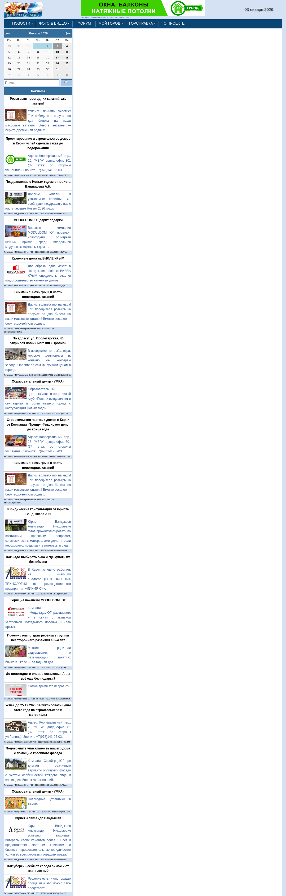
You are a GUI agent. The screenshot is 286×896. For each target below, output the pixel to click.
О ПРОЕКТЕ (174, 23)
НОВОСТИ (21, 23)
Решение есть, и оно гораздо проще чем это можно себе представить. (49, 883)
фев (68, 33)
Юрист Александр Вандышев (38, 818)
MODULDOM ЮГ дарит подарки (38, 220)
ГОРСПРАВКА (141, 23)
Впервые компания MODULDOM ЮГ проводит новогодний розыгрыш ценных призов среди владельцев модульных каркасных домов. (38, 237)
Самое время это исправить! (49, 686)
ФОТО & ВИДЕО (53, 23)
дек (8, 33)
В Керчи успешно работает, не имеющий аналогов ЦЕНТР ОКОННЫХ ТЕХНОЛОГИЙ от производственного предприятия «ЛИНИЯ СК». (38, 579)
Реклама (38, 91)
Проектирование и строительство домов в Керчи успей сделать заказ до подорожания (38, 143)
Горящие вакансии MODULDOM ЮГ (37, 600)
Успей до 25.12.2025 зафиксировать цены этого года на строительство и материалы (38, 710)
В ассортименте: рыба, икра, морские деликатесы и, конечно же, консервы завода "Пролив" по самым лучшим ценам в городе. (38, 360)
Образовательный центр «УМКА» (38, 381)
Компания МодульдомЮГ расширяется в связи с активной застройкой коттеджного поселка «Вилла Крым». (38, 617)
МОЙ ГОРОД (109, 23)
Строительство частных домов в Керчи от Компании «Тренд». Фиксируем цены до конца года (38, 424)
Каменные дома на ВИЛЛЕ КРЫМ (38, 258)
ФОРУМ (84, 23)
